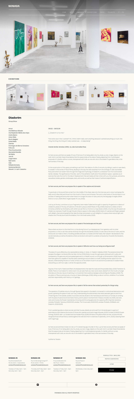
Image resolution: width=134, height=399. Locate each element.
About (72, 12)
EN (123, 12)
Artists (81, 12)
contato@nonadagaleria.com (17, 365)
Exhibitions (92, 12)
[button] (125, 97)
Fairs (102, 12)
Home (64, 12)
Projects (111, 12)
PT (119, 12)
